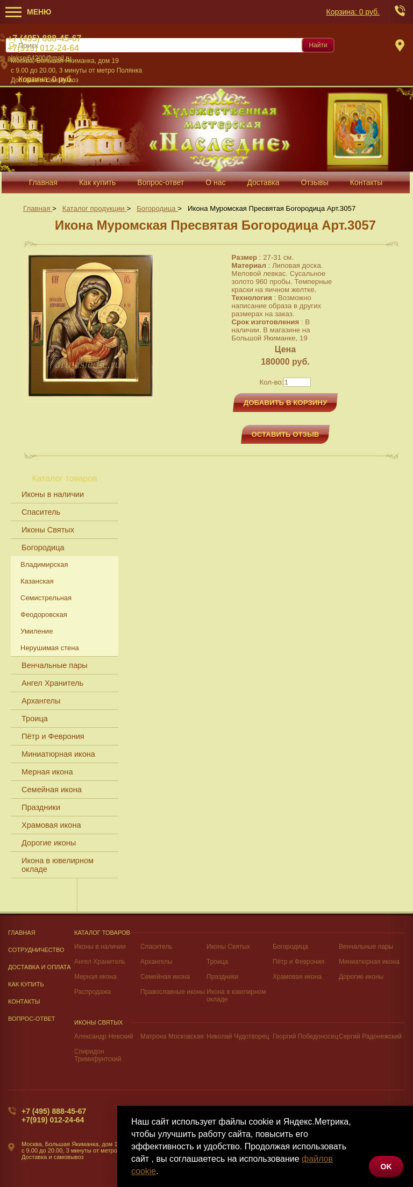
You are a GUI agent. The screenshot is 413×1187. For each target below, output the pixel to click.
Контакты (24, 1001)
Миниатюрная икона (58, 754)
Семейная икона (52, 789)
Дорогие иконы (49, 842)
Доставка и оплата (39, 967)
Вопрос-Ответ (31, 1018)
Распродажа (92, 992)
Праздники (41, 807)
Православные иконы (172, 992)
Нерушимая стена (49, 648)
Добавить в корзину (285, 403)
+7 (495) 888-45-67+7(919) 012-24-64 (54, 1115)
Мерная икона (47, 771)
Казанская (37, 581)
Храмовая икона (51, 825)
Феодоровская (43, 614)
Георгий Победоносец (305, 1036)
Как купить (26, 984)
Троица (35, 718)
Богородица (43, 547)
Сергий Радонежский (370, 1036)
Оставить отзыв (285, 434)
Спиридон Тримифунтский (97, 1055)
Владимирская (44, 564)
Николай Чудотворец (237, 1036)
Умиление (36, 631)
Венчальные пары (55, 665)
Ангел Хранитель (52, 683)
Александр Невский (103, 1036)
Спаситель (41, 512)
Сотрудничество (36, 950)
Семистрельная (46, 598)
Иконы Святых (48, 529)
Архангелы (41, 700)
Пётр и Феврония (53, 736)
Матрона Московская (172, 1036)
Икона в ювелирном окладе (58, 864)
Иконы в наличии (53, 494)
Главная (21, 932)
